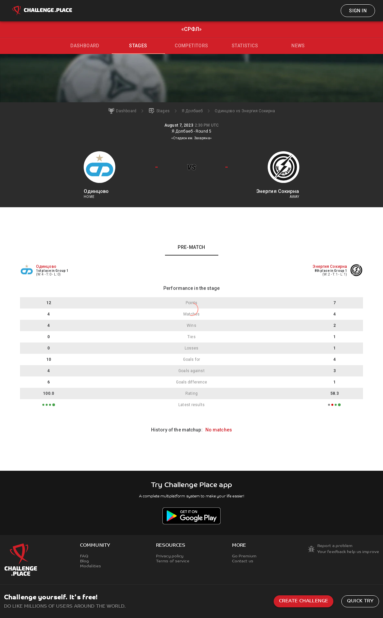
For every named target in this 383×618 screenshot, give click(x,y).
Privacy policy (170, 556)
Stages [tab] (138, 45)
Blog (84, 561)
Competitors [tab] (191, 45)
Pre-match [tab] (191, 247)
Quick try (360, 601)
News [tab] (298, 45)
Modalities (90, 566)
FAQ (84, 556)
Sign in (358, 10)
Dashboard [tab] (84, 45)
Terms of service (172, 561)
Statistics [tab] (245, 45)
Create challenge (303, 601)
